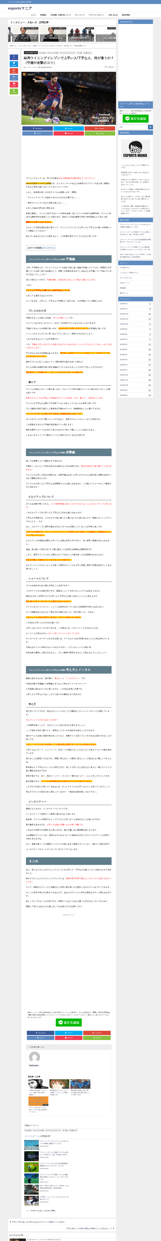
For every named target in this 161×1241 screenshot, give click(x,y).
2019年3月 (135, 359)
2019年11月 (135, 319)
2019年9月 (135, 329)
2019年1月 (135, 370)
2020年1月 (135, 309)
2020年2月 (135, 304)
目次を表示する (48, 248)
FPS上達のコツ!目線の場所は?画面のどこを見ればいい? (89, 1168)
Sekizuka (111, 67)
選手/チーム (124, 293)
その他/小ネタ (125, 267)
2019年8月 (135, 334)
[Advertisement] (69, 154)
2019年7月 (135, 339)
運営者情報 (126, 15)
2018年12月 (135, 375)
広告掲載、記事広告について (61, 15)
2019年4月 (135, 354)
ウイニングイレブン (68, 53)
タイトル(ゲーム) (31, 52)
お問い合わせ (113, 15)
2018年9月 (135, 390)
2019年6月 (135, 344)
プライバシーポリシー (96, 15)
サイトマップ (79, 15)
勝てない (89, 53)
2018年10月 (135, 385)
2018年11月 (135, 380)
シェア (14, 57)
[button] (11, 34)
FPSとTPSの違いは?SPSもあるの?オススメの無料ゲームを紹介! (38, 1161)
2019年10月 (135, 324)
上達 (80, 53)
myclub (43, 53)
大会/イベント (125, 283)
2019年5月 (135, 349)
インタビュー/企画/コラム (129, 272)
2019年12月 (135, 314)
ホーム (33, 15)
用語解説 (43, 15)
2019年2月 (135, 365)
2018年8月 (135, 395)
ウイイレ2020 (53, 53)
